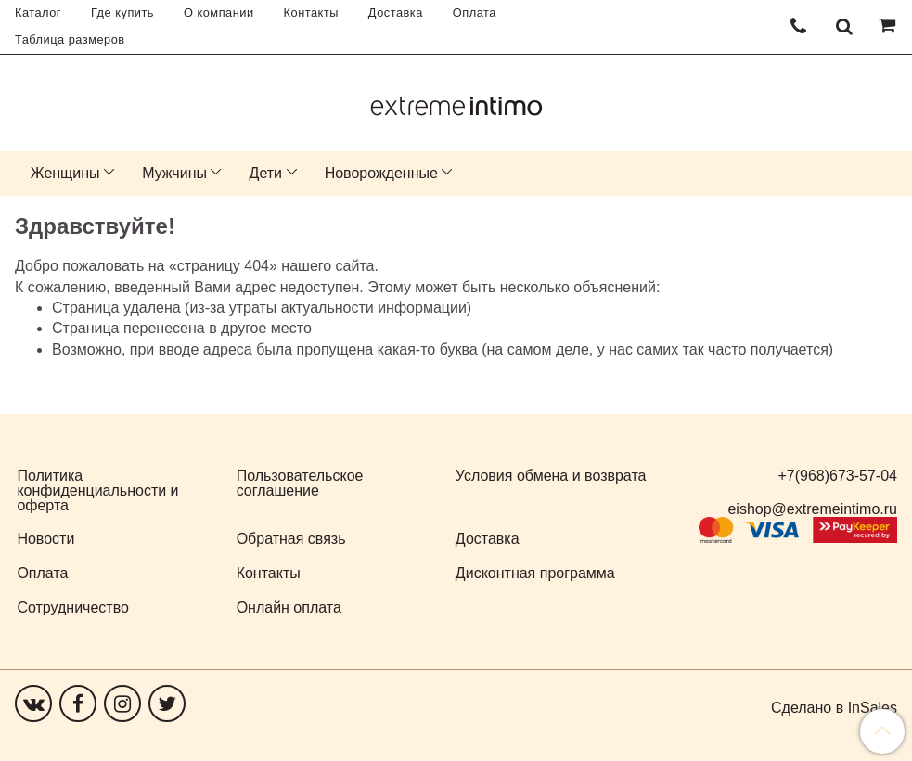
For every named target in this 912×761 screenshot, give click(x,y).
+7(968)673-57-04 (837, 476)
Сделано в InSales (834, 708)
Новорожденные (381, 173)
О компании (219, 12)
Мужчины (174, 173)
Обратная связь (291, 539)
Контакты (311, 12)
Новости (45, 539)
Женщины (65, 173)
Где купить (122, 12)
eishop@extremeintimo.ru (812, 509)
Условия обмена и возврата (551, 476)
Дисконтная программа (535, 573)
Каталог (38, 12)
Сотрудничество (73, 607)
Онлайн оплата (289, 607)
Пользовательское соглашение (300, 483)
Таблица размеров (70, 39)
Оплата (474, 12)
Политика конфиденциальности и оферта (97, 490)
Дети (266, 173)
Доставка (395, 12)
